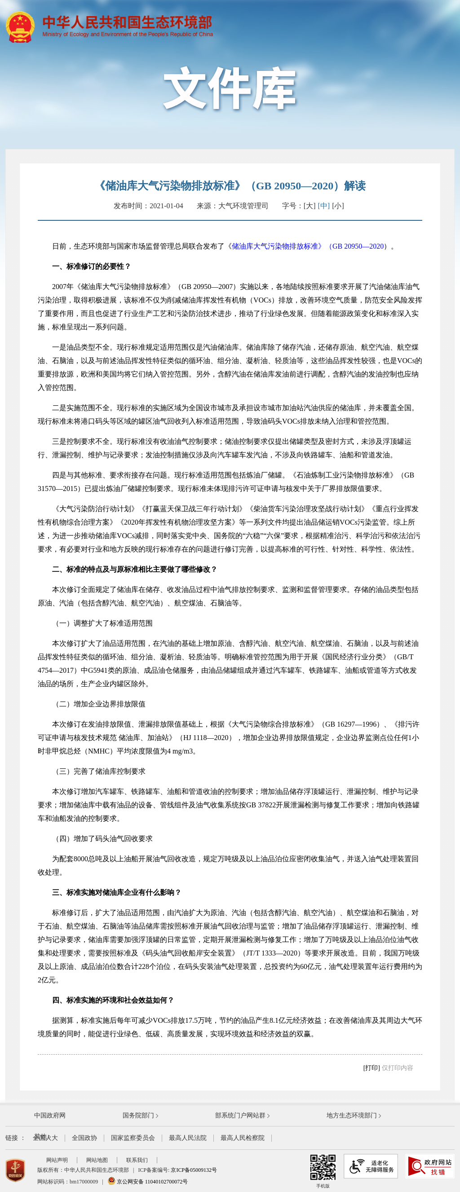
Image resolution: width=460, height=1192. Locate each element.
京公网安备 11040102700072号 (147, 1182)
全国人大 (45, 1138)
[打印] (371, 1068)
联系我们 (137, 1160)
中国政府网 (50, 1115)
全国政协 (84, 1138)
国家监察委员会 (133, 1138)
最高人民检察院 (243, 1138)
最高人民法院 (188, 1138)
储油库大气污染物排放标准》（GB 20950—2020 (308, 246)
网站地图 (97, 1160)
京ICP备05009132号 (194, 1170)
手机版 (323, 1171)
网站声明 (57, 1160)
